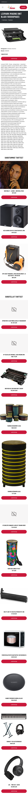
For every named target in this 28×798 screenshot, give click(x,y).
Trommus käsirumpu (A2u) (14, 491)
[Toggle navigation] (2, 7)
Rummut (11, 20)
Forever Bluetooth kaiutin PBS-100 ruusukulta (14, 655)
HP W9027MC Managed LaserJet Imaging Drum (14, 525)
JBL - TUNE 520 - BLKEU (14, 785)
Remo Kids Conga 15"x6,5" (14, 568)
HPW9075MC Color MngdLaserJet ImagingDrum (14, 321)
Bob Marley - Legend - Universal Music (14, 191)
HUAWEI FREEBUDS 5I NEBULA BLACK (14, 698)
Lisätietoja (14, 58)
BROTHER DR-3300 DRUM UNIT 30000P (14, 388)
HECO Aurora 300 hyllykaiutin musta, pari (14, 230)
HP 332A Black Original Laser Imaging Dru (14, 354)
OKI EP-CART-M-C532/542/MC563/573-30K (14, 612)
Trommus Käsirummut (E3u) (14, 426)
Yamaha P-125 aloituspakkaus (14, 741)
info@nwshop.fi (4, 1)
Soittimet (4, 20)
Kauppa (23, 7)
